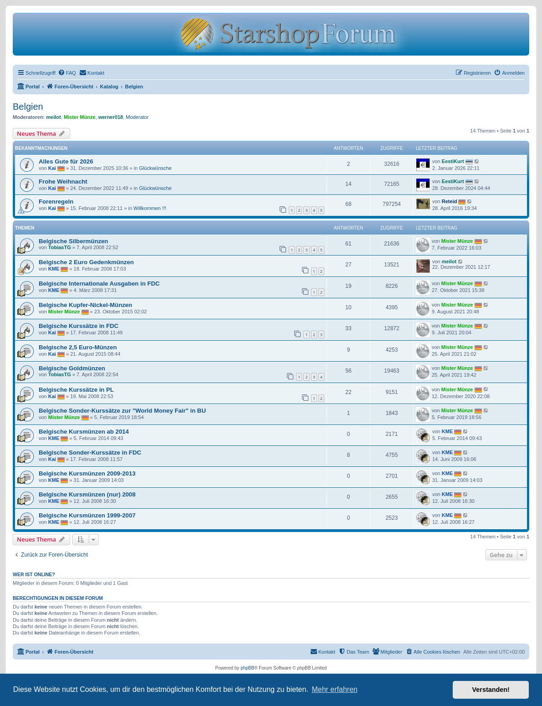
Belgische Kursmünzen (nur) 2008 (87, 494)
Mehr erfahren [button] (335, 689)
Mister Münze (80, 117)
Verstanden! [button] (491, 689)
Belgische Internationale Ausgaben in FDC (99, 283)
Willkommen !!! (149, 208)
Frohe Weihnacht (63, 181)
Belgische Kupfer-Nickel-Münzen (85, 305)
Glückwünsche (155, 168)
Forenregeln (56, 201)
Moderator (137, 117)
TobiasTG (59, 247)
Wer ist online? (34, 574)
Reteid (449, 201)
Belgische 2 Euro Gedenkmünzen (86, 262)
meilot (53, 117)
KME (53, 268)
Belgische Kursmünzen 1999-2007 (87, 515)
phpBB (247, 667)
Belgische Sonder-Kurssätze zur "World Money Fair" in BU (122, 410)
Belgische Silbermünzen (73, 241)
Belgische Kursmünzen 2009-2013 (87, 473)
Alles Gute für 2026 (66, 161)
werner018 (110, 117)
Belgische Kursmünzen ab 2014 (84, 431)
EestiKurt (453, 161)
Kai (52, 168)
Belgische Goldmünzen (72, 368)
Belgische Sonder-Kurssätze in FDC (90, 452)
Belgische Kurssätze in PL (76, 389)
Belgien (28, 107)
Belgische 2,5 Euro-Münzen (78, 347)
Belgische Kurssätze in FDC (78, 325)
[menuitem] (67, 72)
